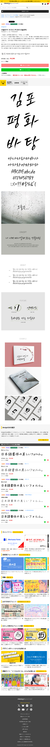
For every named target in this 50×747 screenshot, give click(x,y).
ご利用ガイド (25, 724)
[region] (25, 454)
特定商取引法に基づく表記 (25, 721)
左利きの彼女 (4, 497)
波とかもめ (4, 482)
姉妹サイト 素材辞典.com (25, 739)
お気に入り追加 (25, 65)
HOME (2, 15)
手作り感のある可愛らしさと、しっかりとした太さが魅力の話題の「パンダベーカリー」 (25, 1)
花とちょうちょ (5, 450)
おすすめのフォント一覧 (23, 601)
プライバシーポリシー (25, 714)
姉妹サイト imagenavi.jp (25, 736)
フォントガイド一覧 (24, 554)
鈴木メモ (27, 447)
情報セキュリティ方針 (25, 716)
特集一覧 (9, 577)
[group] (12, 543)
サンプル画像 (3, 83)
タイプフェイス (8, 15)
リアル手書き (15, 15)
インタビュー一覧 (28, 626)
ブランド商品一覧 (42, 440)
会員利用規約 (25, 719)
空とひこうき (4, 466)
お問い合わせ (25, 729)
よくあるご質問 (25, 726)
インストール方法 (24, 83)
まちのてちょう (5, 513)
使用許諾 (16, 82)
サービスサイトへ (40, 671)
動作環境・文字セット (10, 83)
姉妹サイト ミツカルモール (25, 734)
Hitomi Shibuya (28, 494)
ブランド (7, 16)
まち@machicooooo (29, 510)
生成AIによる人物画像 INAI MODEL (24, 741)
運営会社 (25, 731)
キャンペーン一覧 (17, 532)
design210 (12, 16)
